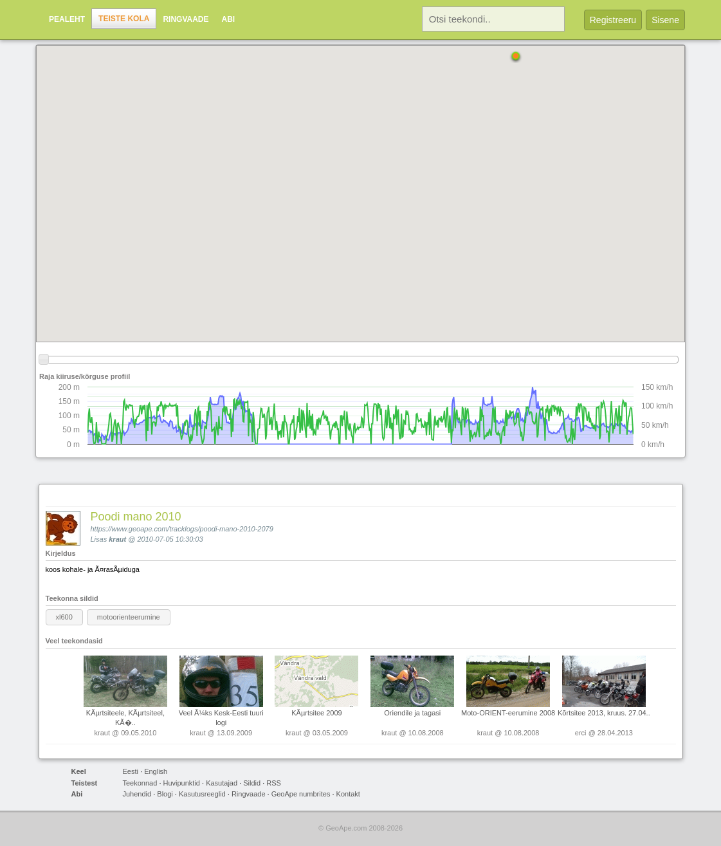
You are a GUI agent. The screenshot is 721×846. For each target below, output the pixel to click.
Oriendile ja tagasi (412, 713)
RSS (273, 783)
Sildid (251, 783)
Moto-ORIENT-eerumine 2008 (508, 713)
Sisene (665, 20)
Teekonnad (140, 783)
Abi (228, 19)
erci (581, 733)
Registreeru (613, 20)
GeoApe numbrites (301, 794)
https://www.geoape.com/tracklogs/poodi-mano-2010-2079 (182, 529)
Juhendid (137, 794)
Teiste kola (123, 18)
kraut (117, 539)
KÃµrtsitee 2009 (316, 713)
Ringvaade (185, 19)
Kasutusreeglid (202, 794)
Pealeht (67, 19)
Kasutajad (221, 783)
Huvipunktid (181, 783)
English (155, 771)
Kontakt (348, 794)
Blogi (164, 794)
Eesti (130, 771)
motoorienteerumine (128, 617)
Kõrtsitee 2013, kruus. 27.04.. (604, 713)
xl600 (64, 617)
